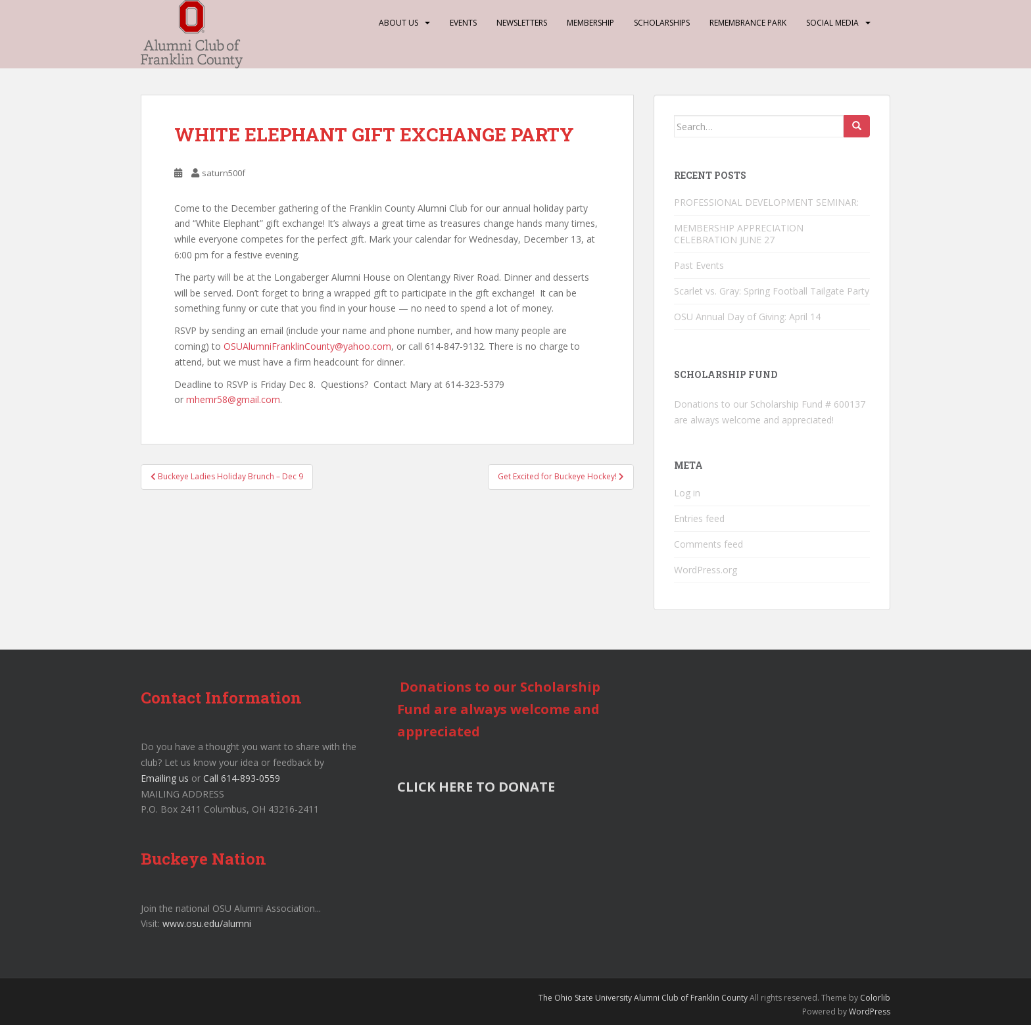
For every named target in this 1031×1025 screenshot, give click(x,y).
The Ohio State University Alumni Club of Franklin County (643, 997)
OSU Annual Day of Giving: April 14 (747, 316)
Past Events (699, 265)
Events (463, 22)
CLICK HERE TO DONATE (476, 787)
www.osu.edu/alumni (206, 923)
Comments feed (708, 544)
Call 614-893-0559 (241, 778)
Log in (687, 493)
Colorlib (875, 997)
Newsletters (521, 22)
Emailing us (165, 778)
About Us (398, 22)
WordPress (869, 1011)
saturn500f (223, 173)
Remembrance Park (747, 22)
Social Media (832, 22)
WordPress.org (705, 569)
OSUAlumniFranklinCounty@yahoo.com (307, 346)
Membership (590, 22)
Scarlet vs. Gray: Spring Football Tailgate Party (771, 291)
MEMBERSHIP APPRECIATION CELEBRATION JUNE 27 (738, 234)
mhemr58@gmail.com (233, 399)
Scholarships (662, 22)
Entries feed (699, 518)
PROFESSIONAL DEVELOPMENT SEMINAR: (767, 202)
